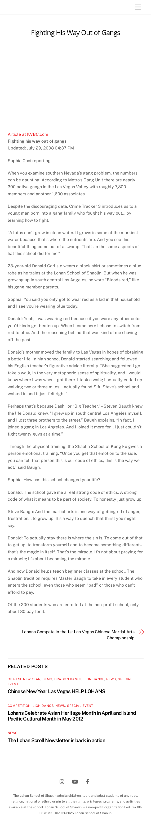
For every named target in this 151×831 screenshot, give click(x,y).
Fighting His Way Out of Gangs (75, 32)
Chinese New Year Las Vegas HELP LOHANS (56, 691)
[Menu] (138, 7)
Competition (19, 706)
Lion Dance (93, 679)
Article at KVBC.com (28, 134)
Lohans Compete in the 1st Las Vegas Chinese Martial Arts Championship (78, 634)
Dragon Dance (68, 679)
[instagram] (62, 781)
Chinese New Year (24, 679)
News (111, 679)
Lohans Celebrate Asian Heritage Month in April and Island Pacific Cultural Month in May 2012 (72, 716)
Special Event (80, 706)
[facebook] (87, 781)
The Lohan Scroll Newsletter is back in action (56, 740)
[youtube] (75, 781)
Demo (47, 679)
